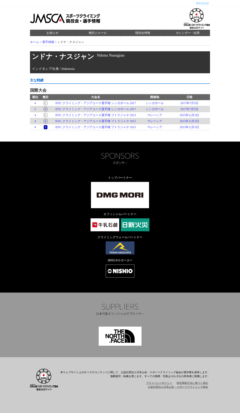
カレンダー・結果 (188, 32)
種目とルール (98, 32)
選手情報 (48, 42)
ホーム (34, 42)
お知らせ (52, 32)
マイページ (202, 3)
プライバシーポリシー (159, 383)
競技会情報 (142, 32)
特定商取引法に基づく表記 (192, 383)
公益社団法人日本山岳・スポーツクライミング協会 (178, 387)
